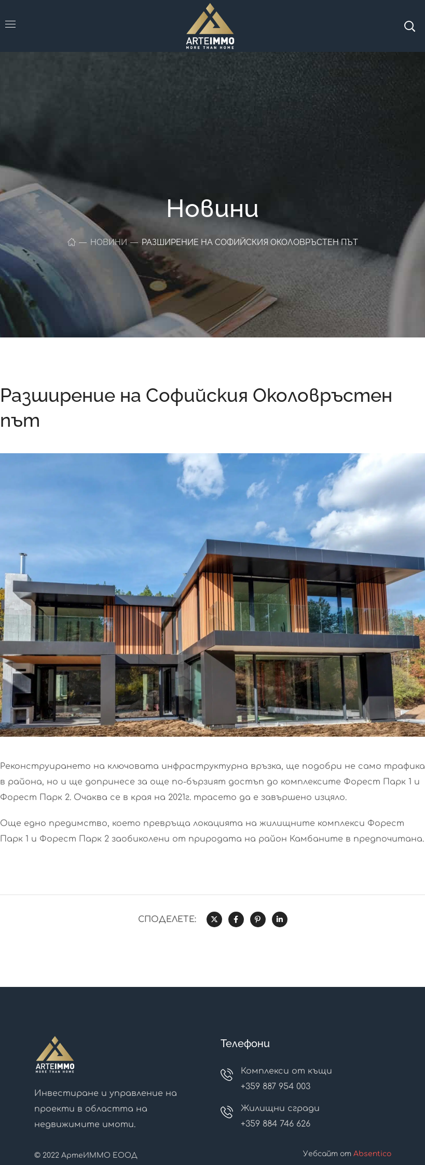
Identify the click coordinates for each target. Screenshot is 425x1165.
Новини (108, 242)
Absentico (372, 1154)
